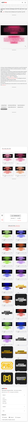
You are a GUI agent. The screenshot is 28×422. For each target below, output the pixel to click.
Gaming (8, 76)
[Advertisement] (14, 18)
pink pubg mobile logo (12, 105)
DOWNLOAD (15, 215)
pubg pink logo (3, 105)
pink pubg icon (3, 107)
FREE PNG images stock (13, 78)
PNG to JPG (4, 403)
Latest (3, 398)
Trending (4, 401)
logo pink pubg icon (21, 105)
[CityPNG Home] (4, 2)
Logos (12, 76)
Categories (4, 399)
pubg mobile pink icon (12, 107)
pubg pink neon (20, 107)
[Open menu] (25, 2)
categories (4, 84)
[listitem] (5, 417)
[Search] (22, 2)
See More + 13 (4, 109)
